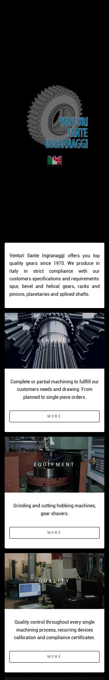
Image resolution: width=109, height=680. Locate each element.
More (54, 416)
